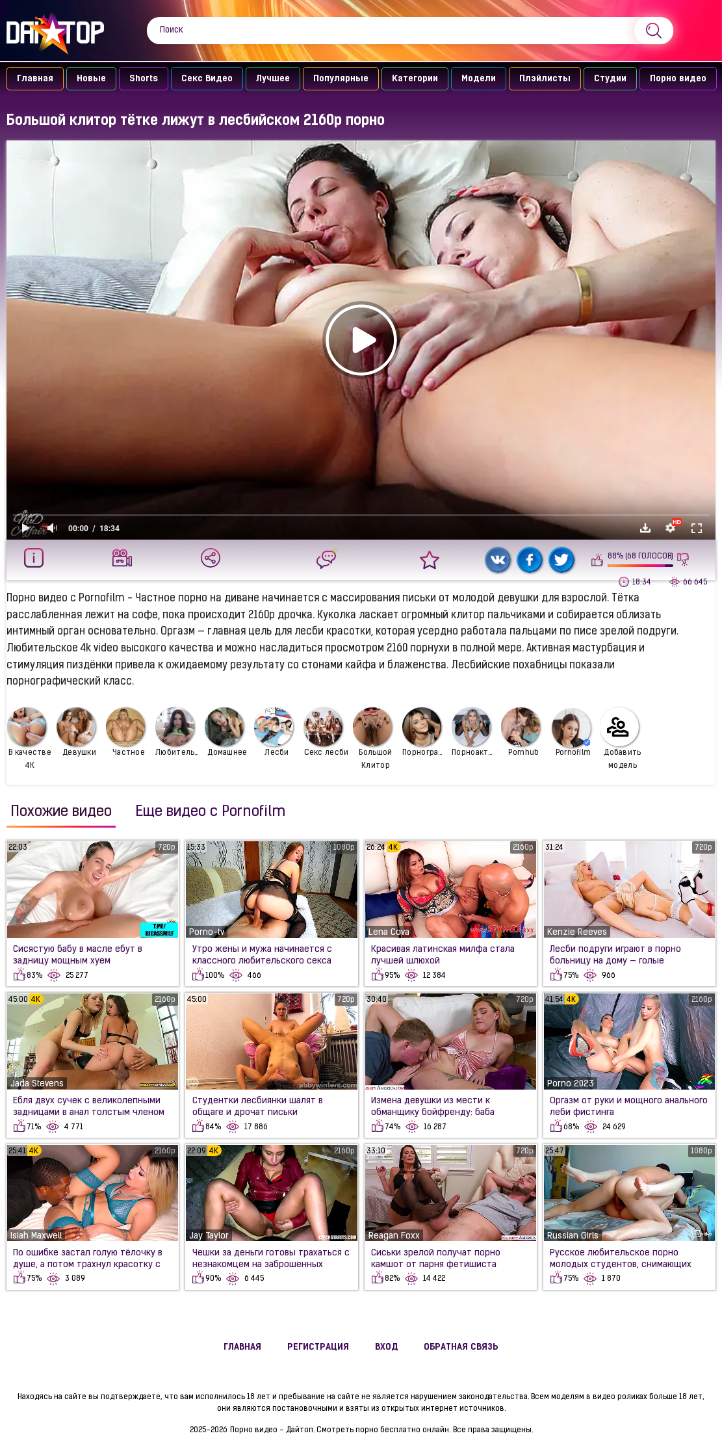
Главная (35, 79)
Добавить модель (620, 738)
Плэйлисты (545, 79)
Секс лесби (326, 732)
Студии (610, 79)
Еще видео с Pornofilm (210, 812)
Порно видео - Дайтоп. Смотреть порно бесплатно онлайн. (340, 1430)
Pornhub (520, 732)
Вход (386, 1347)
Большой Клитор (373, 738)
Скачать (645, 528)
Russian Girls (573, 1236)
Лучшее (273, 79)
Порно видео (678, 79)
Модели (478, 79)
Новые (91, 79)
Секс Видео (207, 79)
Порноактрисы (475, 732)
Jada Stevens (37, 1084)
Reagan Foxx (394, 1236)
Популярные (340, 79)
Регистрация (318, 1347)
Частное (125, 732)
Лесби (273, 732)
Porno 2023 (570, 1084)
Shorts (143, 79)
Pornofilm (571, 733)
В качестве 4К (29, 738)
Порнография (425, 732)
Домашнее (226, 732)
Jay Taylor (209, 1236)
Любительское (178, 732)
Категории (415, 79)
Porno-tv (206, 932)
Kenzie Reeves (577, 932)
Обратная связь (461, 1347)
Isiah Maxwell (36, 1236)
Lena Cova (388, 932)
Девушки (76, 732)
